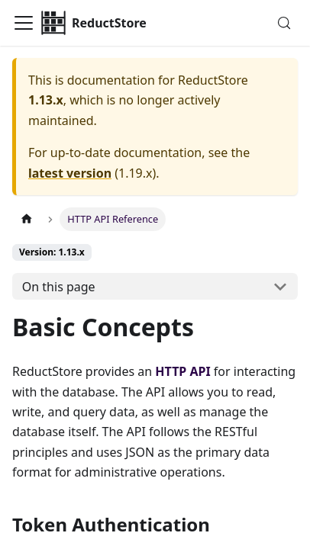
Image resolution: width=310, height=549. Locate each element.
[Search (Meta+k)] (284, 23)
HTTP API (182, 371)
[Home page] (26, 219)
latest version (69, 173)
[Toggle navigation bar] (23, 22)
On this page (58, 286)
